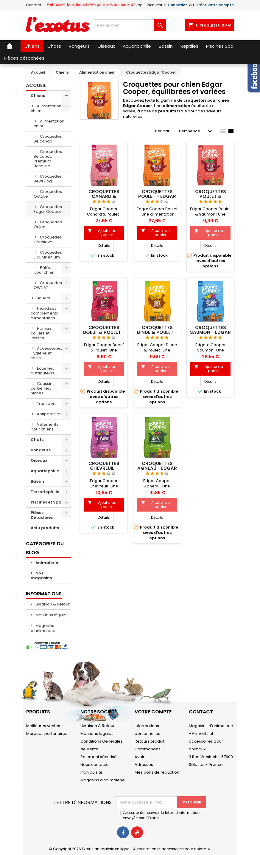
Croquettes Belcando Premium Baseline (48, 159)
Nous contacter (95, 764)
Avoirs (141, 757)
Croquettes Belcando (48, 139)
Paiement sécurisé (98, 757)
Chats (37, 439)
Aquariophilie (45, 471)
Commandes (148, 749)
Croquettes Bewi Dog (48, 179)
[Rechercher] (130, 25)
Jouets (43, 298)
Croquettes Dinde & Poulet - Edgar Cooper (157, 332)
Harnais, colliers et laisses (42, 333)
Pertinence (196, 131)
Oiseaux (39, 460)
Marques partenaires (46, 733)
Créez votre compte (214, 4)
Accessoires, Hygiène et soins (46, 353)
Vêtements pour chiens (44, 427)
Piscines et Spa (46, 502)
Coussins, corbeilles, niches (43, 388)
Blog (138, 4)
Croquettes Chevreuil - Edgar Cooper (103, 468)
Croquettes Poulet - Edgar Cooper (157, 196)
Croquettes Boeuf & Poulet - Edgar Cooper (103, 332)
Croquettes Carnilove (48, 239)
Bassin (37, 481)
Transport (46, 403)
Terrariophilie (45, 492)
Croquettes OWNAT (48, 285)
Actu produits (45, 528)
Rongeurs (41, 450)
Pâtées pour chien (44, 270)
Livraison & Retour (52, 604)
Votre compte (153, 711)
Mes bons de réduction (157, 772)
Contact (33, 4)
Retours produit (149, 741)
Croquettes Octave (48, 194)
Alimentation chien (46, 108)
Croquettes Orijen (48, 224)
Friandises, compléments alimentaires (44, 313)
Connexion (178, 4)
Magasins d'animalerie (43, 628)
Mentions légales (51, 615)
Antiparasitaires (52, 414)
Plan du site (91, 772)
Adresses (144, 764)
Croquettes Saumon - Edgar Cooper (210, 332)
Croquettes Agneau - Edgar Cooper (157, 468)
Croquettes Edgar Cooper (48, 209)
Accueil (36, 85)
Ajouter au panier (102, 232)
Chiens (38, 95)
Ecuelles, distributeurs (43, 370)
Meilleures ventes (43, 726)
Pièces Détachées (42, 515)
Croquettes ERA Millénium (48, 255)
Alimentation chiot (49, 123)
